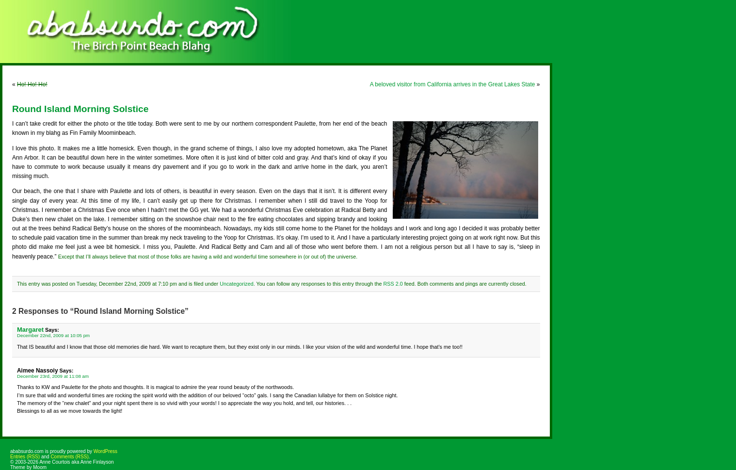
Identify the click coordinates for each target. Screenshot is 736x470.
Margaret (30, 329)
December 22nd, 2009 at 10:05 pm (53, 335)
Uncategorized (237, 284)
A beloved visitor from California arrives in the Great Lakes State (452, 84)
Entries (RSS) (25, 456)
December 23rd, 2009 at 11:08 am (53, 376)
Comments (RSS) (69, 456)
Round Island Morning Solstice (80, 109)
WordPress (105, 451)
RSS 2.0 (392, 284)
